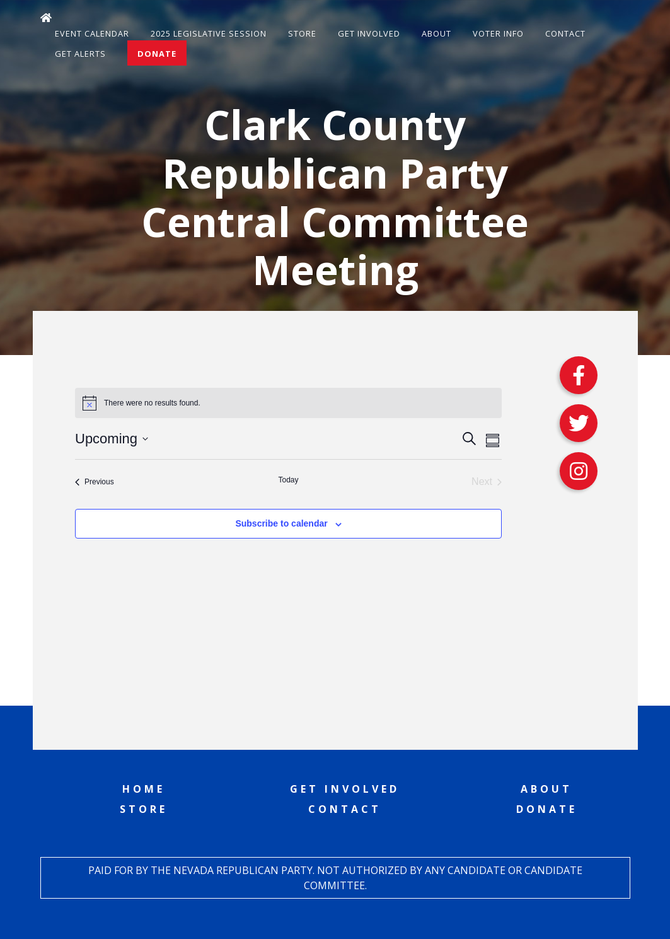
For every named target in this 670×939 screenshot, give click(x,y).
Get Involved (369, 33)
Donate (156, 53)
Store (302, 33)
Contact (565, 33)
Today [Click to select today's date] (288, 479)
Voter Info (498, 33)
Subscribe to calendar (281, 523)
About (436, 33)
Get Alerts (80, 53)
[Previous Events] (94, 482)
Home (143, 789)
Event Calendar (92, 33)
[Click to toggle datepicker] (111, 438)
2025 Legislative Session (209, 33)
